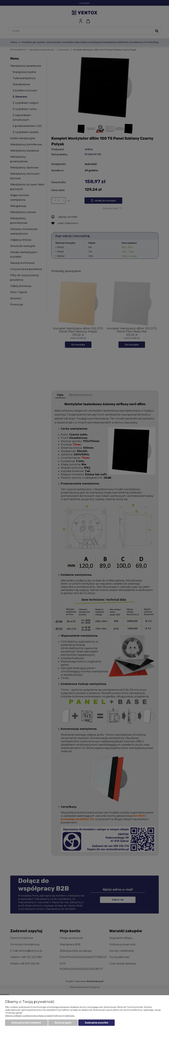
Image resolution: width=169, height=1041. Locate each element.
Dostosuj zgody (63, 1022)
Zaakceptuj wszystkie (96, 1022)
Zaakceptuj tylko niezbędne (26, 1022)
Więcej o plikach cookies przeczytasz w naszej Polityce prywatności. (40, 1015)
